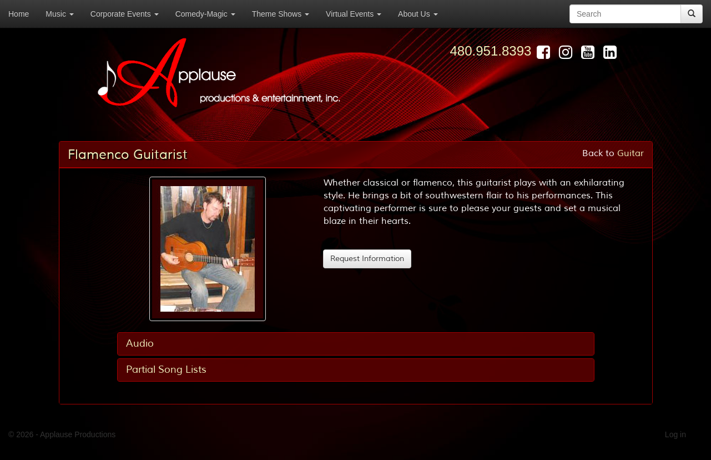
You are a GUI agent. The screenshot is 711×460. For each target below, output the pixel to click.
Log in (675, 434)
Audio (140, 343)
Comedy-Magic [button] (205, 13)
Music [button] (59, 13)
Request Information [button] (367, 258)
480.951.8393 (491, 50)
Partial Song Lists (166, 369)
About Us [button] (417, 13)
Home (18, 13)
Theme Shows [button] (280, 13)
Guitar (630, 153)
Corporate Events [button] (124, 13)
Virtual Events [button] (353, 13)
